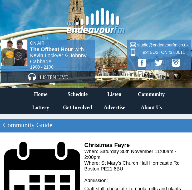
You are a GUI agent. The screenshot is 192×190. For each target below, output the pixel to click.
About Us (151, 107)
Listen (114, 94)
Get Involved (77, 107)
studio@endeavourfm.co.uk (163, 45)
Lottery (40, 107)
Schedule (77, 94)
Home (40, 94)
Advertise (114, 107)
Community (151, 94)
